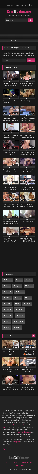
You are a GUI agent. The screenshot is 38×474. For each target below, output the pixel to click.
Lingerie (20, 309)
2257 (8, 463)
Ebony (19, 298)
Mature (21, 315)
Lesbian (8, 309)
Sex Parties (20, 321)
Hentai (28, 304)
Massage (9, 315)
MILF (7, 321)
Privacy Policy (19, 465)
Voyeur (18, 327)
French (8, 304)
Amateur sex (17, 425)
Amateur (9, 280)
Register (29, 5)
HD (18, 304)
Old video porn (7, 449)
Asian (29, 280)
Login (22, 5)
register (17, 442)
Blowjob (8, 292)
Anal (19, 280)
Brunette (20, 292)
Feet (28, 298)
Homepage (6, 41)
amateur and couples (23, 432)
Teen (7, 327)
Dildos (8, 298)
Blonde (29, 286)
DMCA (16, 463)
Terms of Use (27, 463)
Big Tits (18, 286)
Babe (8, 286)
